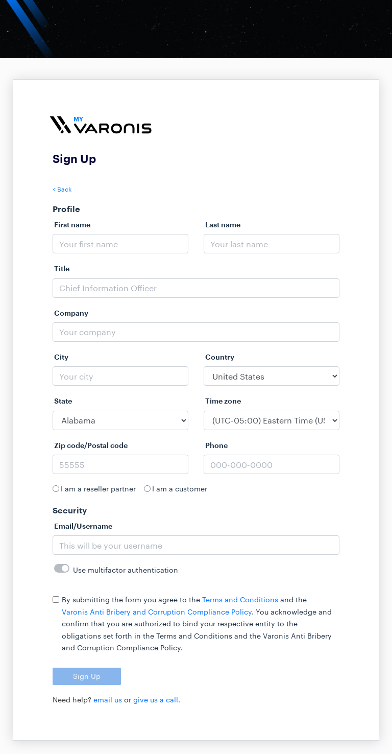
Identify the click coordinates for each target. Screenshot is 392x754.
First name (72, 224)
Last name (222, 224)
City (61, 356)
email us (107, 699)
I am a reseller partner (98, 488)
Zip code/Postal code (91, 445)
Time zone (223, 400)
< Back (62, 189)
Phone (216, 445)
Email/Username (83, 526)
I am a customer (179, 488)
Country (219, 356)
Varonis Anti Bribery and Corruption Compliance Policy (157, 611)
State (63, 400)
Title (61, 268)
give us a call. (156, 699)
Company (71, 313)
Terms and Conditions (240, 599)
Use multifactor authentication (125, 569)
